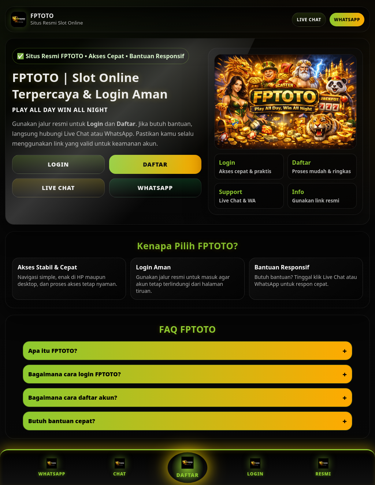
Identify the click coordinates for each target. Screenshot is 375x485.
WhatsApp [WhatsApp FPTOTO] (51, 467)
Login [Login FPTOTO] (255, 467)
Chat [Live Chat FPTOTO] (119, 467)
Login (58, 164)
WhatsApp (347, 19)
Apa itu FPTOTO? (52, 351)
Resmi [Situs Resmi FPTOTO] (323, 467)
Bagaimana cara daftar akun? (72, 397)
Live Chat (309, 19)
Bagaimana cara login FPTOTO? (74, 374)
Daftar (155, 164)
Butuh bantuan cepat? (61, 421)
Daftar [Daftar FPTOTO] (188, 467)
